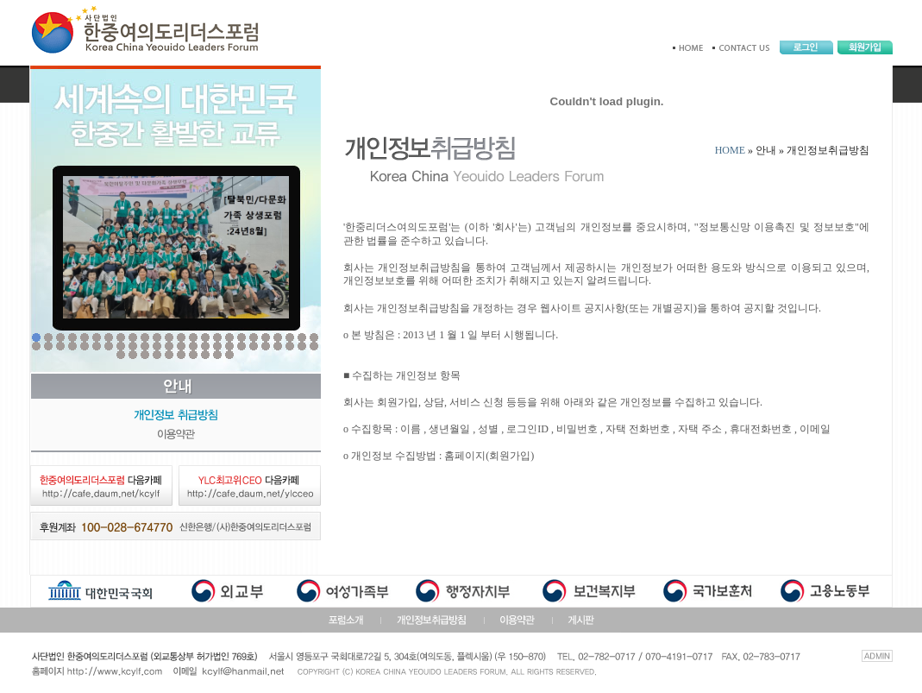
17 (229, 337)
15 (205, 337)
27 (60, 346)
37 (181, 346)
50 (133, 354)
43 (253, 346)
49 (120, 354)
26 (48, 346)
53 (169, 354)
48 (314, 346)
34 (145, 346)
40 (217, 346)
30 (96, 346)
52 (157, 354)
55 (193, 354)
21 (277, 337)
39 (205, 346)
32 (120, 346)
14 (193, 337)
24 (314, 337)
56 (205, 354)
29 (84, 346)
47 (302, 346)
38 (193, 346)
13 (181, 337)
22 (289, 337)
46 (289, 346)
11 (157, 337)
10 (145, 337)
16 (217, 337)
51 (145, 354)
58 (229, 354)
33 (133, 346)
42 (241, 346)
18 (241, 337)
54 (181, 354)
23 (302, 337)
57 (217, 354)
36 (169, 346)
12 (169, 337)
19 (253, 337)
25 (36, 346)
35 (157, 346)
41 (229, 346)
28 (72, 346)
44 (265, 346)
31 (108, 346)
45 (277, 346)
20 (265, 337)
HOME (730, 150)
